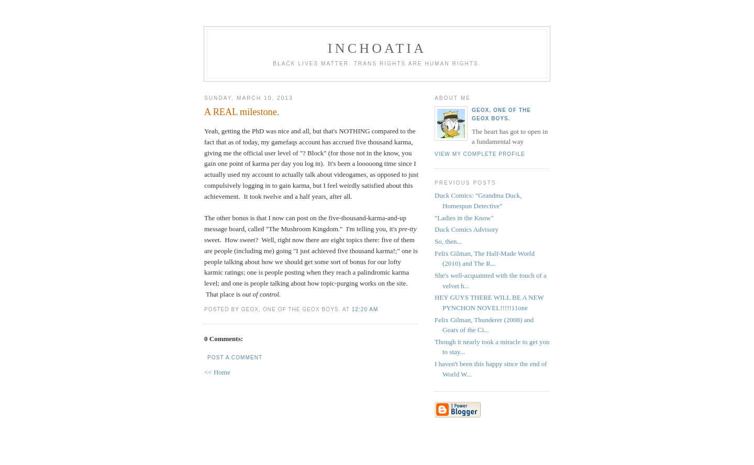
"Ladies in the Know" (464, 218)
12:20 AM (365, 309)
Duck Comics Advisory (466, 229)
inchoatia (377, 48)
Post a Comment (234, 357)
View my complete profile (480, 154)
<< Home (217, 372)
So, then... (448, 241)
